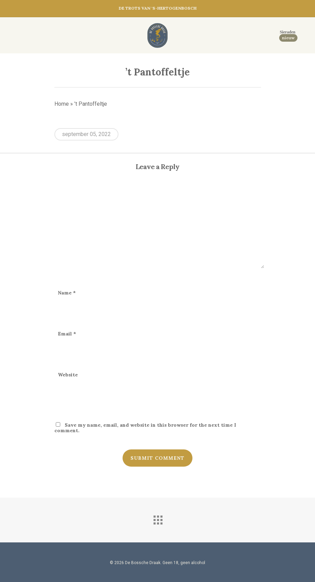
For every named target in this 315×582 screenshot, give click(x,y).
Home (61, 104)
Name (67, 293)
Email (67, 334)
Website (68, 375)
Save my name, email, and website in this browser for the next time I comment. (145, 428)
